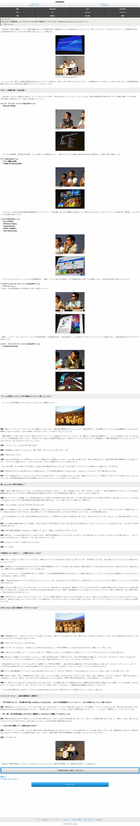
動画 (122, 16)
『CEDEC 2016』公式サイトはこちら (70, 770)
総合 (17, 9)
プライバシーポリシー (62, 819)
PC (52, 12)
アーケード (123, 12)
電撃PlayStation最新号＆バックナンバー (35, 5)
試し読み (87, 16)
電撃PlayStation (8, 24)
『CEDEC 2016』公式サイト (10, 779)
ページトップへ (70, 784)
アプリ (17, 12)
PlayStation (52, 9)
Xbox (87, 9)
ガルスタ (87, 12)
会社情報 (98, 819)
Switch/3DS (122, 9)
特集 (17, 16)
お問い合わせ (88, 819)
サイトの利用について (45, 819)
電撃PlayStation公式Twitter (104, 5)
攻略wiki (52, 16)
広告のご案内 (77, 819)
